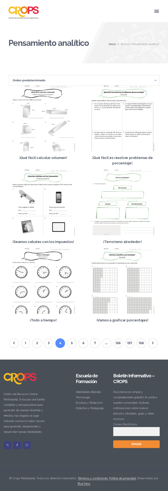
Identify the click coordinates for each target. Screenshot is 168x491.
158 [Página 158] (141, 343)
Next (153, 343)
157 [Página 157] (129, 343)
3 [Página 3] (49, 343)
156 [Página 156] (118, 343)
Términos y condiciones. (93, 478)
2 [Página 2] (37, 343)
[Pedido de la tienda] (84, 80)
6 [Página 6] (83, 343)
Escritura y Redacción (89, 402)
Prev (14, 343)
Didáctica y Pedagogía (90, 408)
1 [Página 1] (25, 343)
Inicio (112, 44)
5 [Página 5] (72, 343)
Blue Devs (84, 483)
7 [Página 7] (95, 343)
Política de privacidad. (122, 478)
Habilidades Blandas (88, 391)
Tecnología (83, 397)
